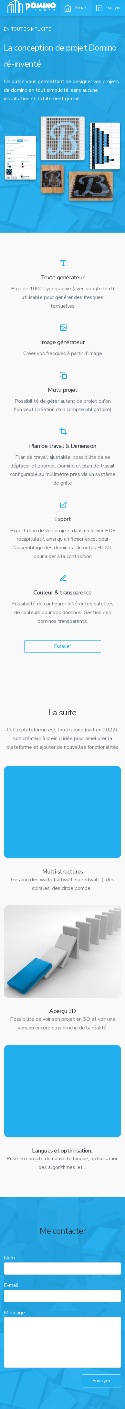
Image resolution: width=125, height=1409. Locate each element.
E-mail (11, 1285)
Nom (9, 1257)
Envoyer (101, 1380)
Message (14, 1312)
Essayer (62, 646)
